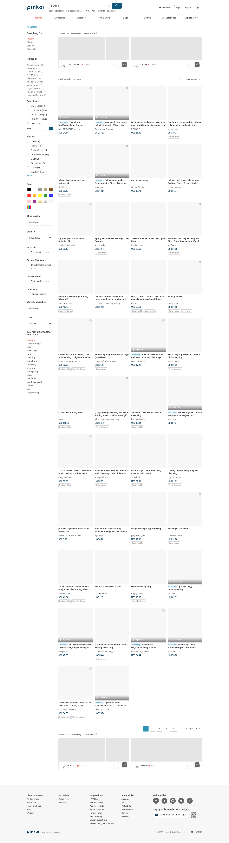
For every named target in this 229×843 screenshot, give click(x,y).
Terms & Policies (97, 809)
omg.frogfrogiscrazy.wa (105, 361)
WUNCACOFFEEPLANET (70, 535)
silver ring (32, 350)
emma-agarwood (175, 187)
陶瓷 (87, 11)
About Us (125, 799)
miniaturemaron (102, 593)
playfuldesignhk (138, 535)
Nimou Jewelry (106, 129)
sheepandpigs (101, 477)
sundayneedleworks (67, 245)
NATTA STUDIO (65, 303)
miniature (31, 378)
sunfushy (172, 245)
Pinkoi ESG (126, 806)
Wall (29, 809)
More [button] (29, 175)
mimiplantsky (174, 651)
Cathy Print (173, 303)
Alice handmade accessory (107, 419)
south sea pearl (34, 382)
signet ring (32, 361)
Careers (125, 813)
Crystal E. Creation (67, 709)
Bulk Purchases (96, 802)
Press (124, 802)
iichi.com (125, 816)
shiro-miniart (100, 245)
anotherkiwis (173, 129)
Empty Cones (137, 593)
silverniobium (64, 593)
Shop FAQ (62, 802)
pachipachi (173, 593)
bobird (61, 419)
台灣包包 (101, 11)
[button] (51, 128)
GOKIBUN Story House (69, 361)
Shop (29, 42)
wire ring (31, 368)
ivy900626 (99, 535)
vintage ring (32, 371)
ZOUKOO (135, 129)
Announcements (97, 806)
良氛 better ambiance (75, 11)
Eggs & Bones (174, 477)
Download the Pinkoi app (170, 815)
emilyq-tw (62, 651)
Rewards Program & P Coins (102, 823)
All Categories (33, 27)
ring (29, 354)
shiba (29, 375)
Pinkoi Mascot (127, 809)
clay (29, 347)
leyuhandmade (138, 419)
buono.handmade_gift (105, 651)
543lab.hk (135, 477)
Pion (93, 11)
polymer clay (33, 392)
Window (30, 46)
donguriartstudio (65, 477)
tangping (99, 187)
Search (117, 6)
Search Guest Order (98, 820)
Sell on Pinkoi (165, 7)
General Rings (34, 343)
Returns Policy (96, 816)
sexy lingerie (112, 11)
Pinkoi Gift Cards (34, 806)
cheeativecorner (175, 535)
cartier (30, 385)
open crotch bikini (56, 11)
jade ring (31, 357)
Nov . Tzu (172, 419)
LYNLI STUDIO (102, 709)
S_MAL (61, 187)
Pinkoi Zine (32, 49)
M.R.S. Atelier (174, 361)
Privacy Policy (96, 813)
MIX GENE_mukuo (71, 129)
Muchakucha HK (138, 245)
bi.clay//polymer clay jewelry (107, 303)
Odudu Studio (137, 187)
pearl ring (31, 364)
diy (28, 389)
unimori (134, 303)
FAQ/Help (94, 799)
